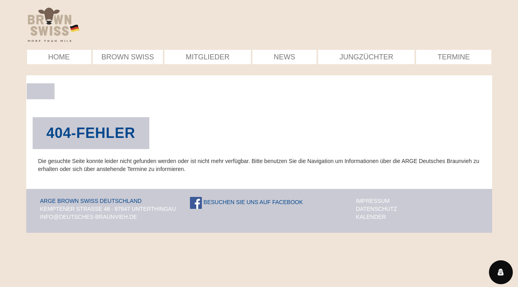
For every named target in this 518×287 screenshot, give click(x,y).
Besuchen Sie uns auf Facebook (246, 202)
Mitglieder (207, 57)
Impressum (373, 201)
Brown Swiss (128, 57)
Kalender (371, 217)
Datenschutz (376, 209)
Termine (454, 57)
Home (59, 57)
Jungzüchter (366, 57)
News (284, 57)
